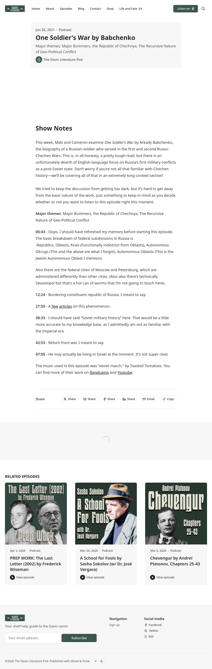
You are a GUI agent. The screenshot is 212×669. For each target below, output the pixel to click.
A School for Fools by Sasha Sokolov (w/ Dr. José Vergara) (106, 563)
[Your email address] (33, 638)
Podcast (65, 30)
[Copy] (168, 399)
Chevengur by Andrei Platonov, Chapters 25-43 (175, 561)
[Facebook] (153, 625)
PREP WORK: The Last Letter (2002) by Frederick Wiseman (35, 563)
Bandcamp (99, 372)
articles (65, 306)
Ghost (75, 661)
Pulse (86, 661)
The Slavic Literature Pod (31, 661)
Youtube (124, 372)
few (55, 306)
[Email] (148, 399)
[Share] (69, 399)
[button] (185, 8)
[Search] (203, 8)
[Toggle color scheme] (98, 661)
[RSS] (149, 636)
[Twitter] (151, 631)
